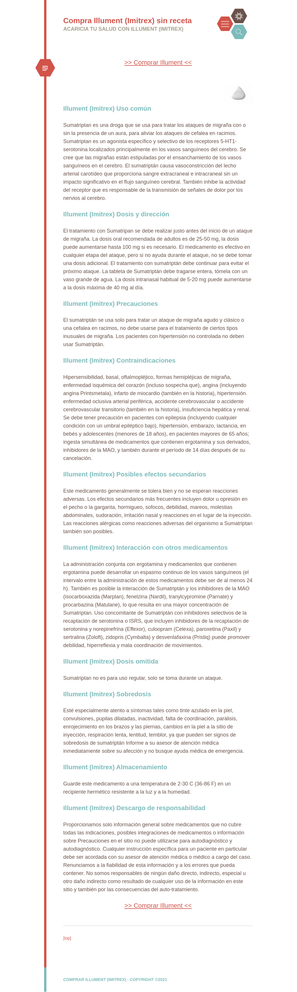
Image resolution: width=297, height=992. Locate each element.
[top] (67, 938)
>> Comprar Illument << (158, 62)
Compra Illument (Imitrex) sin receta (127, 20)
